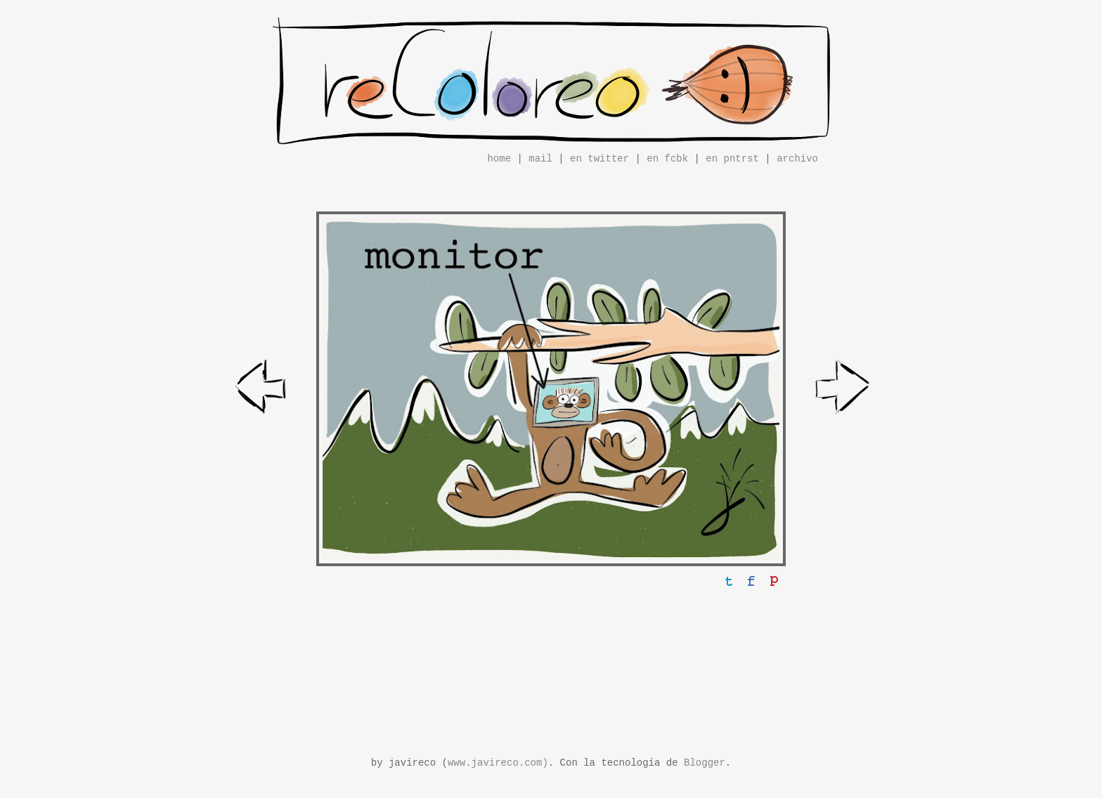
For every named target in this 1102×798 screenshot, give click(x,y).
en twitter (599, 158)
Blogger (704, 762)
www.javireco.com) (498, 762)
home (499, 158)
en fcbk (667, 158)
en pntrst (732, 158)
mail (540, 158)
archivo (797, 158)
